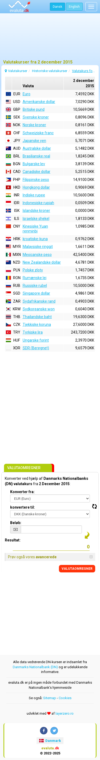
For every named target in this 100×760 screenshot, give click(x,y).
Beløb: (15, 523)
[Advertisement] (50, 39)
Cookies (65, 698)
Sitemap (49, 698)
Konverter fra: (22, 492)
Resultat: (13, 540)
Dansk (57, 7)
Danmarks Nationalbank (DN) (35, 667)
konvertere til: (22, 507)
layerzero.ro (64, 713)
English (74, 7)
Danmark (50, 741)
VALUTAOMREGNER (77, 569)
